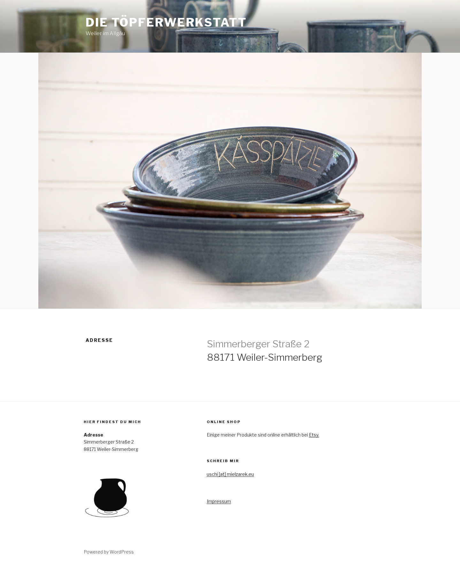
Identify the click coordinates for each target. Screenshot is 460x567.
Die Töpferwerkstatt (166, 22)
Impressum (219, 501)
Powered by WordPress (109, 552)
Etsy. (314, 434)
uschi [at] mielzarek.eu (230, 474)
